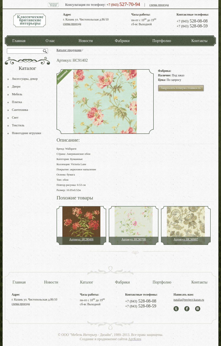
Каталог (86, 282)
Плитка (17, 102)
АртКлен (134, 339)
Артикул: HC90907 (186, 239)
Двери (16, 86)
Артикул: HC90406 (81, 239)
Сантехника (20, 109)
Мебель (17, 94)
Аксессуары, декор (25, 78)
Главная (18, 41)
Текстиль (18, 125)
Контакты (199, 41)
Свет (15, 117)
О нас (50, 41)
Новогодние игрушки (26, 133)
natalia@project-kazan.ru (189, 299)
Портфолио (161, 41)
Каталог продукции (69, 50)
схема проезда (159, 4)
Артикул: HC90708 (134, 239)
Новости (86, 41)
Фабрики (122, 41)
